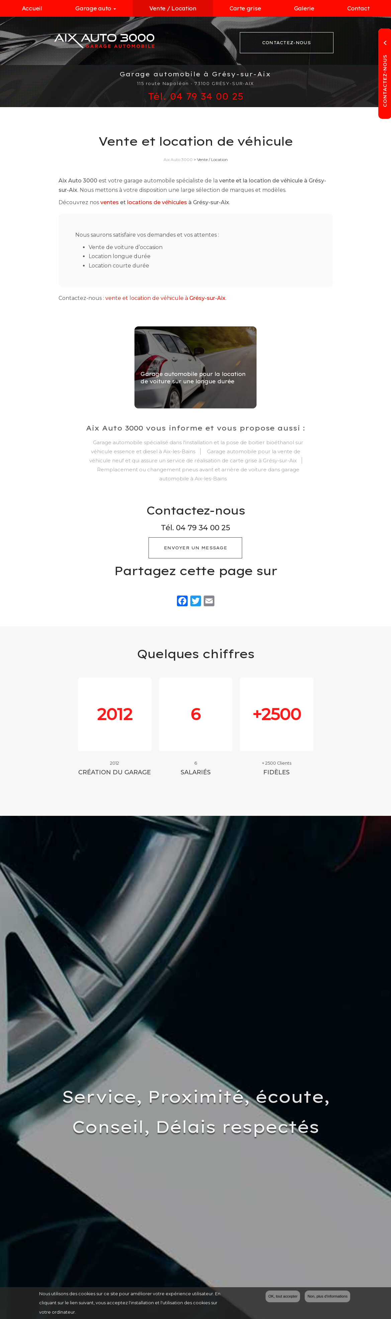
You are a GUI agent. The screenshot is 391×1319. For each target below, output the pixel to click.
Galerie (304, 8)
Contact (358, 8)
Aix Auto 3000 (178, 159)
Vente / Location (172, 8)
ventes (109, 202)
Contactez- (286, 43)
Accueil (32, 8)
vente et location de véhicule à (165, 298)
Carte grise (245, 8)
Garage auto (95, 8)
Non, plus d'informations (327, 1297)
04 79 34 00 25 (203, 527)
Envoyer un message (195, 547)
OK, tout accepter (282, 1297)
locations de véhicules (157, 202)
